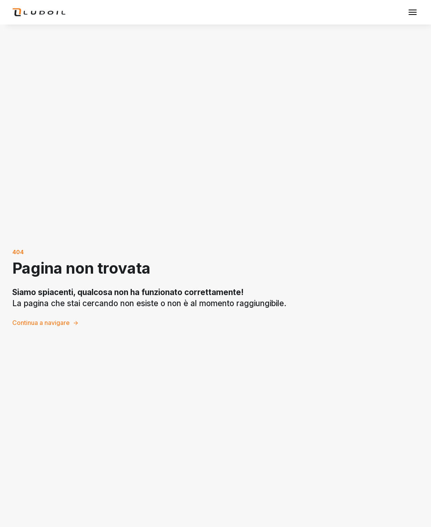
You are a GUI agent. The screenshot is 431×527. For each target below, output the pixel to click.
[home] (39, 12)
